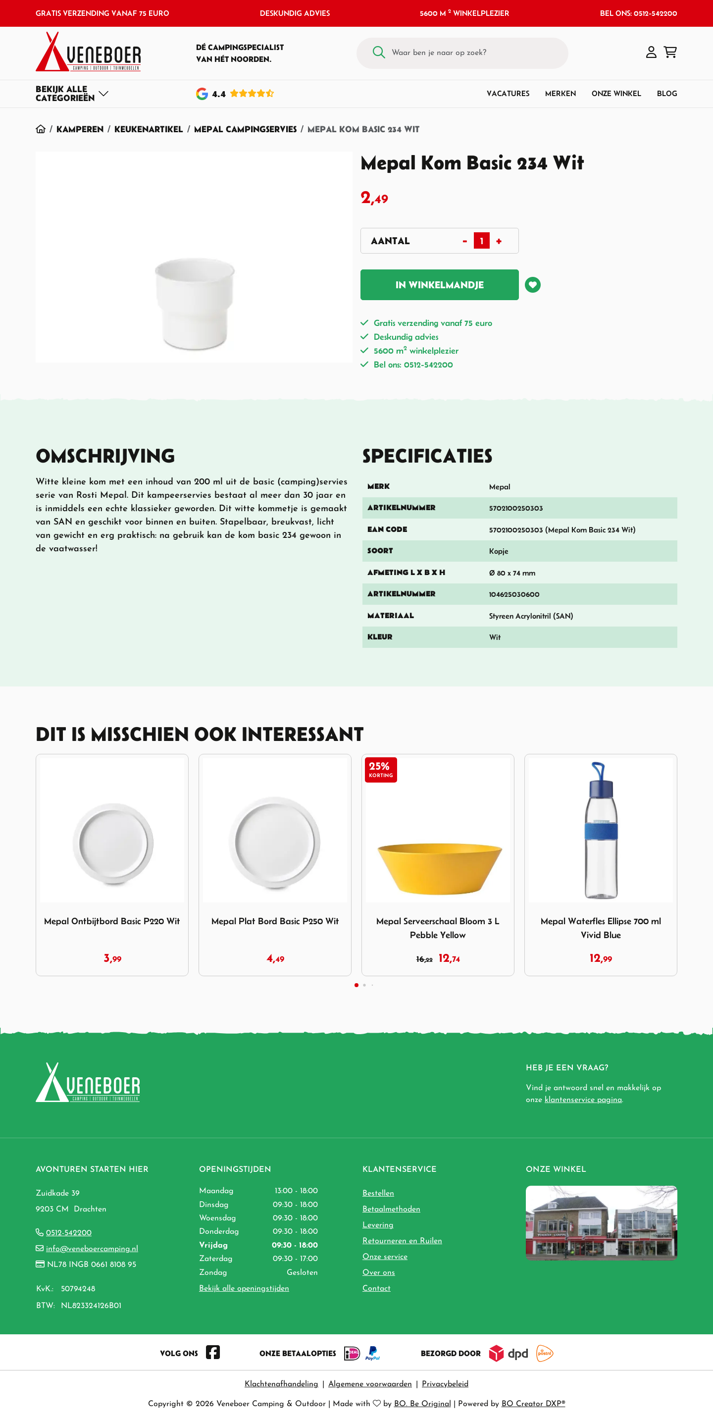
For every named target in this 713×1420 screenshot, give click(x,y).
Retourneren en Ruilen (402, 1241)
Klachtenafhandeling (281, 1384)
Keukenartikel (148, 129)
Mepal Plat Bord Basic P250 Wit (275, 921)
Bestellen (378, 1194)
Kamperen (79, 129)
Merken (560, 93)
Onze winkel (616, 93)
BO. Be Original (422, 1404)
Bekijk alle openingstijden (244, 1289)
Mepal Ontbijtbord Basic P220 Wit (112, 921)
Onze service (384, 1257)
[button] (651, 53)
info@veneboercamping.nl (92, 1249)
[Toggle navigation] (72, 94)
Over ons (378, 1273)
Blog (667, 93)
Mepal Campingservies (245, 129)
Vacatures (508, 93)
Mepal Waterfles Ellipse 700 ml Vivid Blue (601, 928)
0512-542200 (69, 1233)
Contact (376, 1289)
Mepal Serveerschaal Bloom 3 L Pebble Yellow (438, 928)
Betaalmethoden (391, 1209)
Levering (378, 1225)
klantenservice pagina (583, 1100)
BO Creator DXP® (533, 1404)
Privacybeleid (445, 1384)
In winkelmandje (440, 284)
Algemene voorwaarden (370, 1384)
